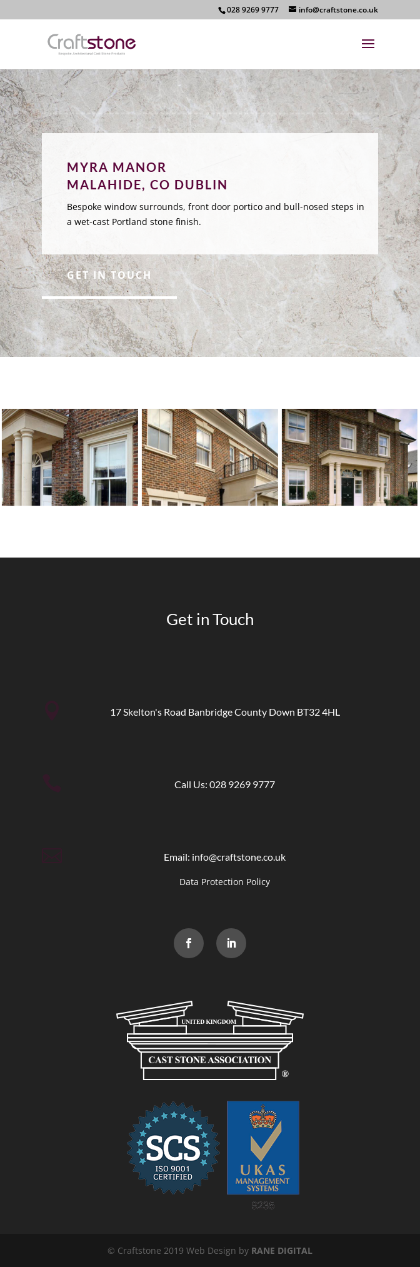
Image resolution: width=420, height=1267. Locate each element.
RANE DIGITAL (281, 1250)
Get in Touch (109, 275)
